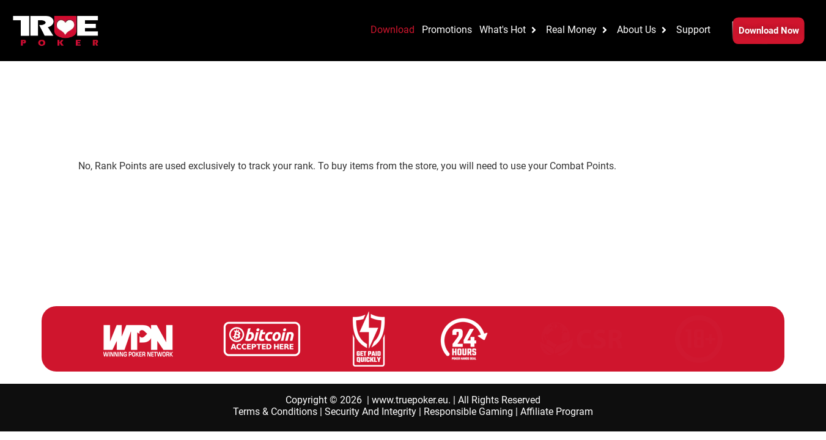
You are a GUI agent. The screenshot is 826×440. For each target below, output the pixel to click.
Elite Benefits (117, 117)
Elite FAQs (169, 117)
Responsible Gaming (468, 411)
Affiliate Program (556, 411)
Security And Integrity (370, 411)
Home (21, 117)
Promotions (62, 117)
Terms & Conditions (275, 411)
